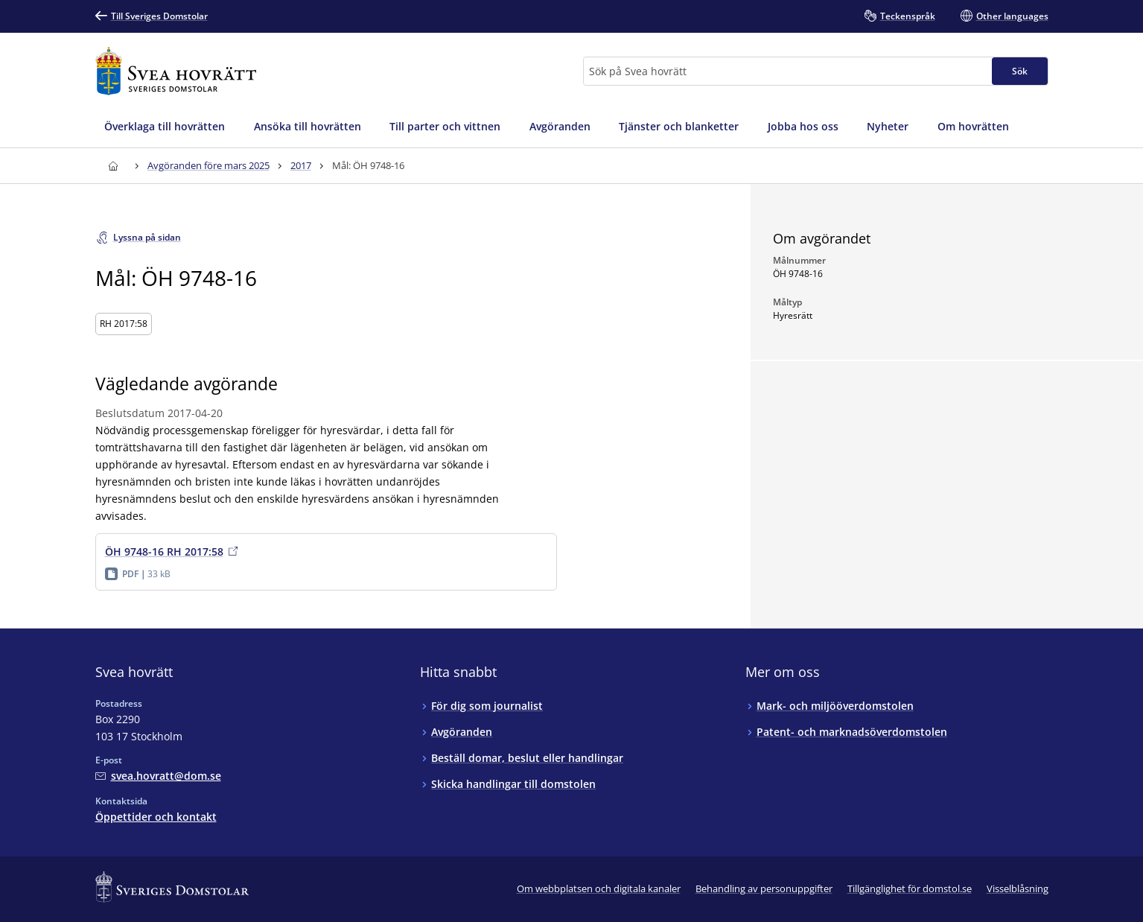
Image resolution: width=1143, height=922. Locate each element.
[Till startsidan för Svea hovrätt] (176, 71)
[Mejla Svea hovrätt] (158, 775)
